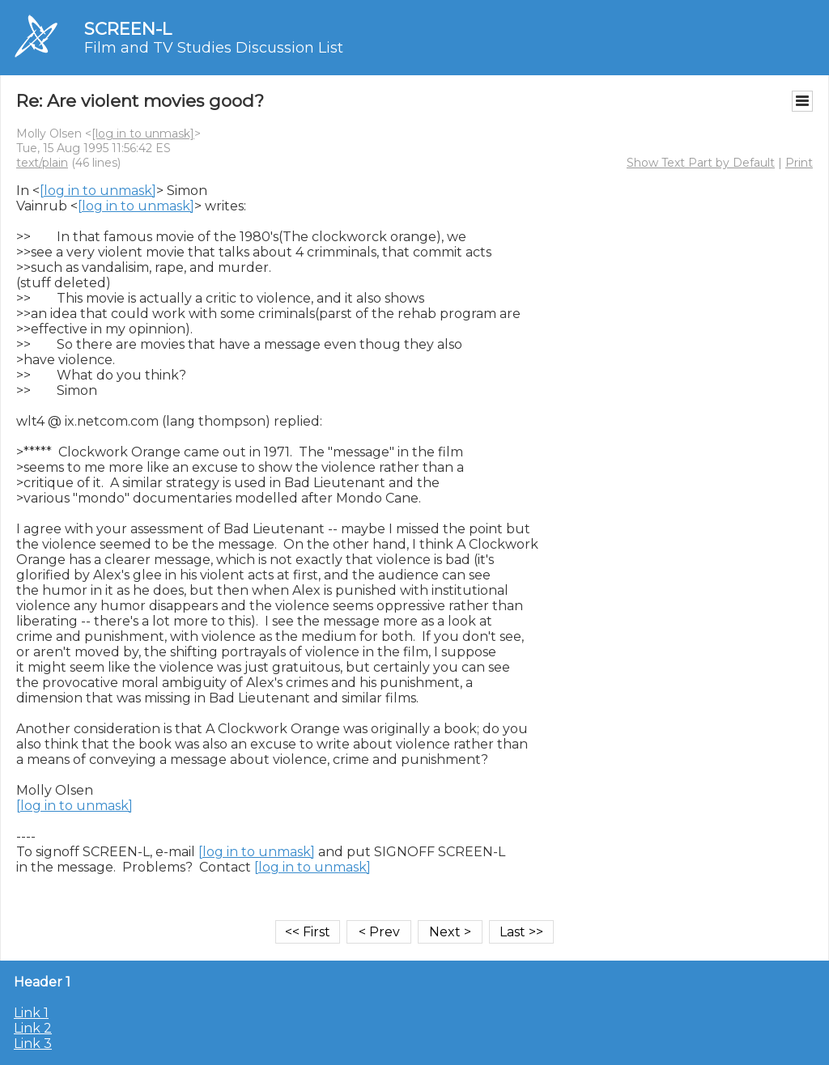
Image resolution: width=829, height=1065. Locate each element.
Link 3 (33, 1043)
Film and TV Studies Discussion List (213, 48)
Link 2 (33, 1028)
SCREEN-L (128, 29)
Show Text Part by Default (701, 162)
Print (799, 162)
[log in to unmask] (142, 133)
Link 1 (31, 1012)
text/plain (42, 162)
